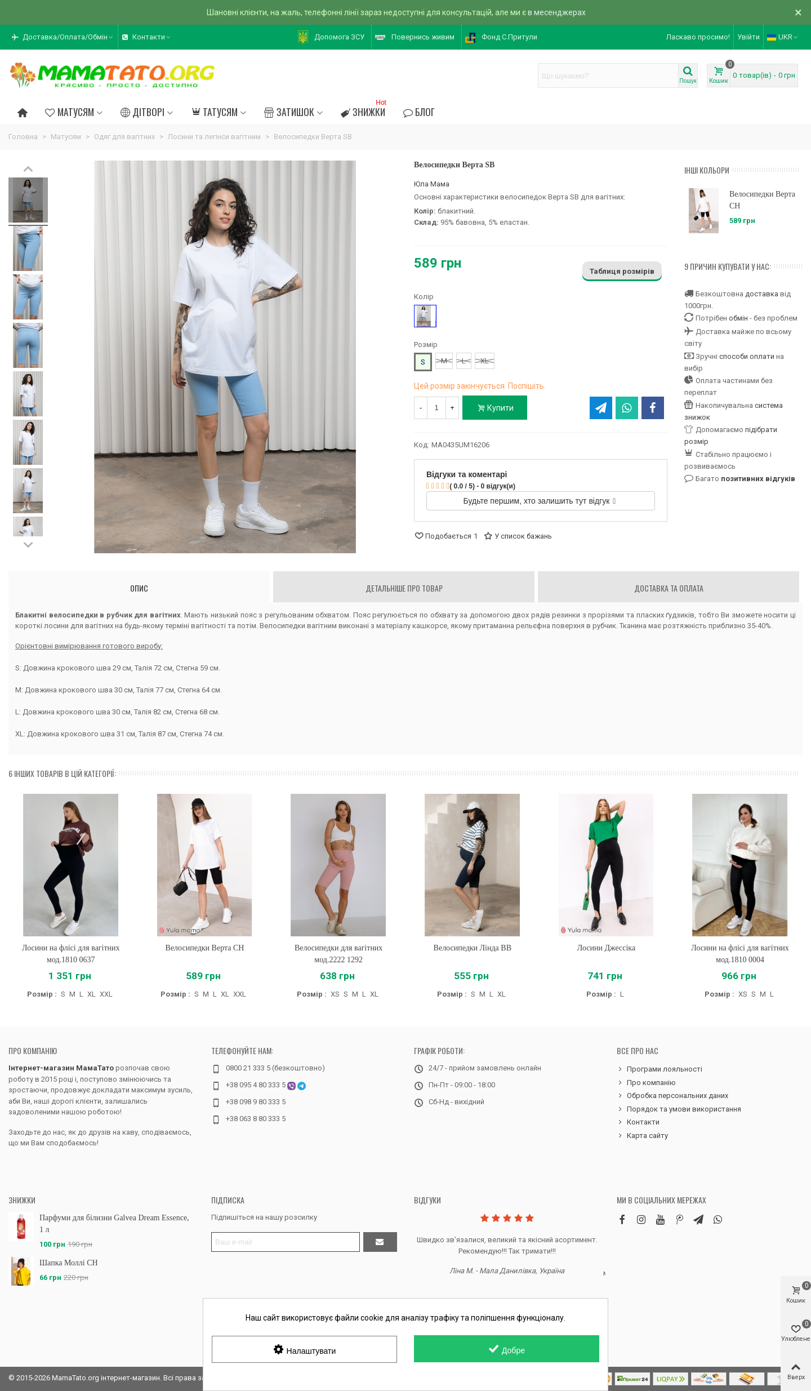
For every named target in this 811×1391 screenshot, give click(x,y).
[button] (63, 37)
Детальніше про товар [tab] (404, 588)
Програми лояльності (659, 1069)
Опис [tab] (139, 588)
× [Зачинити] (798, 12)
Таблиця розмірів (622, 271)
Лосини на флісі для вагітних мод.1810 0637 (71, 954)
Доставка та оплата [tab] (668, 588)
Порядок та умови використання (679, 1109)
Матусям (69, 111)
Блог (419, 111)
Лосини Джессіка (606, 948)
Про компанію (32, 1050)
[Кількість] (436, 408)
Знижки (365, 110)
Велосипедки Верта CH (762, 200)
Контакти (638, 1122)
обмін (738, 318)
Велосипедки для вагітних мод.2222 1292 (338, 954)
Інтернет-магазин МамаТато (61, 1068)
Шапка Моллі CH (68, 1263)
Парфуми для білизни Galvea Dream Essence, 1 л (114, 1224)
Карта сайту (642, 1135)
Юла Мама (431, 184)
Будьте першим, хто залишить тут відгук (540, 500)
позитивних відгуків (758, 478)
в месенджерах (557, 12)
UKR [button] (783, 37)
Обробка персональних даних (672, 1095)
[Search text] (608, 75)
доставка (761, 294)
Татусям (214, 111)
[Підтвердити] (380, 1242)
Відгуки (427, 1200)
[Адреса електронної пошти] (285, 1242)
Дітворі (142, 111)
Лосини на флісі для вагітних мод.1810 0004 (740, 954)
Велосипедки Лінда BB (472, 948)
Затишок (289, 111)
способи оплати (746, 356)
